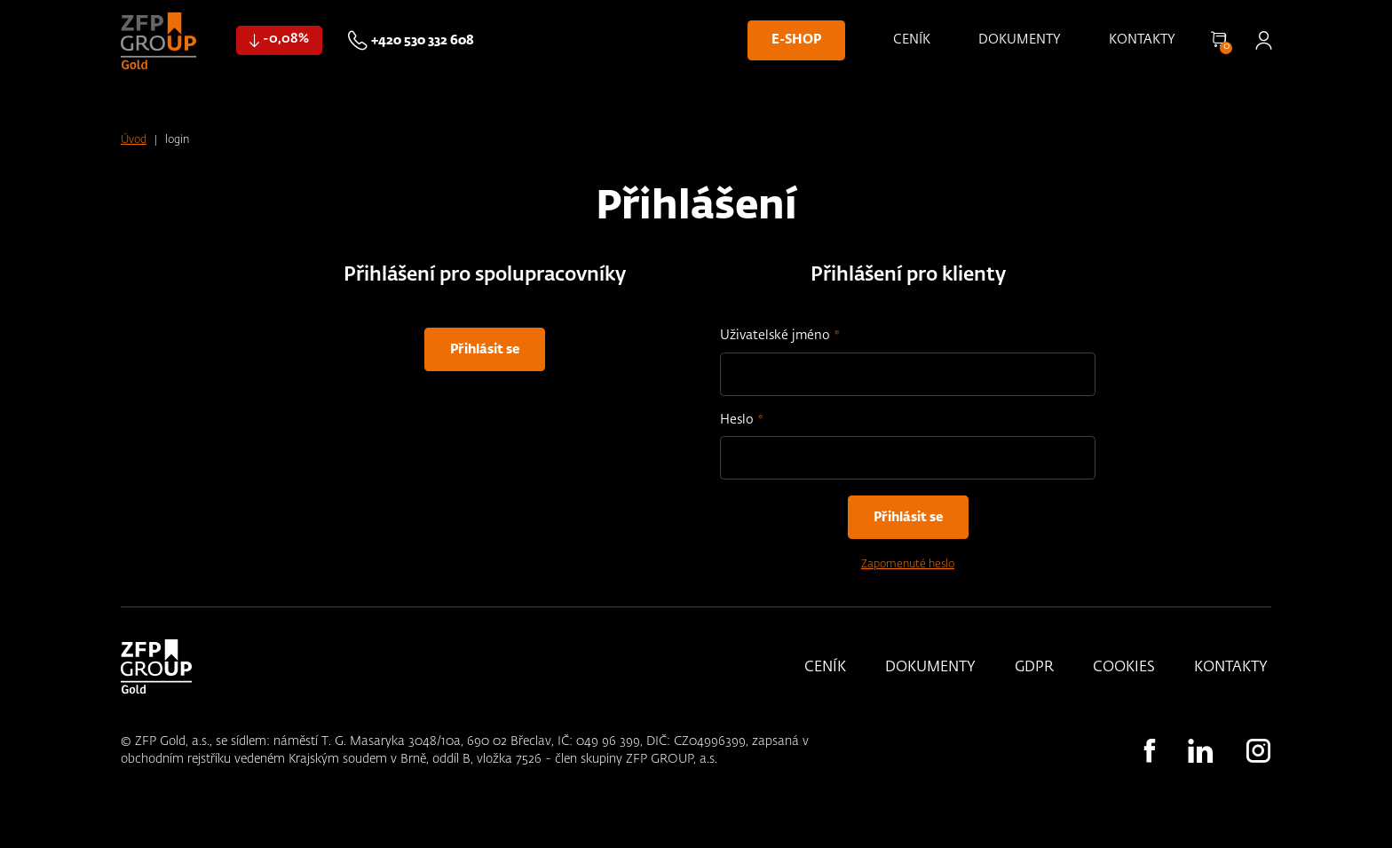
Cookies (1124, 668)
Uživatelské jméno (775, 335)
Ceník (911, 40)
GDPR (1034, 668)
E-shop (796, 40)
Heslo (737, 420)
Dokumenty (1019, 40)
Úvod (133, 140)
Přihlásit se (1263, 40)
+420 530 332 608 (422, 41)
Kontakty (1142, 40)
